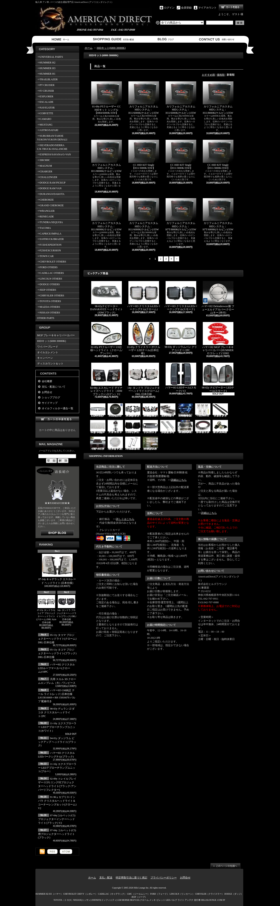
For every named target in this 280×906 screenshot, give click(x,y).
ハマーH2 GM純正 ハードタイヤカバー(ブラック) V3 (115, 410)
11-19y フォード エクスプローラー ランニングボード (220, 410)
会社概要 (47, 381)
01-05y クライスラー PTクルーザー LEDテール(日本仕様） (143, 338)
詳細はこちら (179, 479)
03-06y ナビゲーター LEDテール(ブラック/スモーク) (132, 427)
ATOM (66, 851)
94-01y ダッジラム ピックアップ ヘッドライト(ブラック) (57, 742)
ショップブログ (165, 39)
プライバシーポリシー (163, 877)
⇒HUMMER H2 (46, 62)
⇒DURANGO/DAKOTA (51, 194)
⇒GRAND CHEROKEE (50, 205)
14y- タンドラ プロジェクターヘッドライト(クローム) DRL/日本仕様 (144, 379)
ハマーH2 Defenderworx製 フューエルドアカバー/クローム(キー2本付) (218, 297)
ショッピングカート (231, 7)
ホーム (61, 39)
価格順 (221, 74)
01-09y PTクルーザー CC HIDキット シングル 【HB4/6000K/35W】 (106, 97)
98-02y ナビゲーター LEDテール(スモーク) (218, 377)
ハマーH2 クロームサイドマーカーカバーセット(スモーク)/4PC (167, 410)
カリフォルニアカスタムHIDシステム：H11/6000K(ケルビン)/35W (143, 97)
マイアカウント (207, 7)
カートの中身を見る (57, 419)
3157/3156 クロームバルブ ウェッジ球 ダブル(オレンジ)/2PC (220, 427)
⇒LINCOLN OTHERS (49, 278)
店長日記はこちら (57, 533)
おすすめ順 (208, 74)
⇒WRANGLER (46, 210)
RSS (52, 851)
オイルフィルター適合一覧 (57, 408)
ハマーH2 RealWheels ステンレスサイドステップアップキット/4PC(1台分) (185, 427)
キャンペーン (45, 357)
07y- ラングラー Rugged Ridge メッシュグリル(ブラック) (97, 427)
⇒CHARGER (44, 171)
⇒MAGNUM (44, 165)
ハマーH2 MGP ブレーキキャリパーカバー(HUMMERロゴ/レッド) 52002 (217, 338)
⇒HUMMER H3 (46, 68)
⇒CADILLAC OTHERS (50, 273)
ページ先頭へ (225, 866)
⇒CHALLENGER (47, 177)
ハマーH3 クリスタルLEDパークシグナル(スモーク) (180, 296)
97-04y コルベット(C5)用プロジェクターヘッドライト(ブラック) (57, 834)
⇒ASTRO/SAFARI (47, 130)
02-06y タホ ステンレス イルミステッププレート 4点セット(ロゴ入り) (150, 443)
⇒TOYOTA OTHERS (49, 301)
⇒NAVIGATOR (46, 107)
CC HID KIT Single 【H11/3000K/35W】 (143, 155)
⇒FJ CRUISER (45, 90)
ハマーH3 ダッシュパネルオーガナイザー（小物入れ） (97, 443)
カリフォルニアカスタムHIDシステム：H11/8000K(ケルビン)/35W (218, 97)
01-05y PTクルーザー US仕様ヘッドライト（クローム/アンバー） (106, 338)
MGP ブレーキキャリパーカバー (56, 335)
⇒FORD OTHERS (47, 267)
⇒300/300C (43, 160)
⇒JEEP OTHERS (46, 289)
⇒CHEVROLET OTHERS (51, 261)
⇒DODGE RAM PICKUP (51, 182)
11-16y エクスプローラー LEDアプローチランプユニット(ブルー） (57, 768)
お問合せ (217, 39)
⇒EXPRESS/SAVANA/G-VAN (54, 154)
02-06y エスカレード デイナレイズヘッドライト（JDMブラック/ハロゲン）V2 (106, 379)
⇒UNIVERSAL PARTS (50, 56)
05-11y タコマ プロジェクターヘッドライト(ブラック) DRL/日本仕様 (57, 653)
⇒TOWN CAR (45, 256)
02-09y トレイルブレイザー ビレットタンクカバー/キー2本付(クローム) (115, 443)
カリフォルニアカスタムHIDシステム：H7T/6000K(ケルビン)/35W (218, 214)
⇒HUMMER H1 (46, 73)
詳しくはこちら (125, 519)
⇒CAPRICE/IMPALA (49, 233)
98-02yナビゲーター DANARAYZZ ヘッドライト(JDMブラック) (106, 297)
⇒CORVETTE (45, 113)
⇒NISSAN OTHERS (48, 312)
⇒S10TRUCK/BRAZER (50, 239)
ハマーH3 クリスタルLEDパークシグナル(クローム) (143, 296)
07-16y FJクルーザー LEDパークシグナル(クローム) (97, 410)
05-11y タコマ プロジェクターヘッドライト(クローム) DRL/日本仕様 (57, 638)
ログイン (169, 7)
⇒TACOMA (44, 227)
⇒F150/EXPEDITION (49, 244)
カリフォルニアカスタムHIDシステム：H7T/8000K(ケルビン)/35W (180, 214)
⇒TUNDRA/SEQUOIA (50, 222)
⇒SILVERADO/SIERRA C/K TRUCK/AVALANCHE (52, 147)
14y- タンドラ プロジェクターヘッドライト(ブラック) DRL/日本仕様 (66, 608)
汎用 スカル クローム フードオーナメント (115, 427)
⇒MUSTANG (44, 124)
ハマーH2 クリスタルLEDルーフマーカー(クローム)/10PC (56, 668)
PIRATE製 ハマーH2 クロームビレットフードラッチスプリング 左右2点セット (132, 443)
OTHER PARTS (45, 318)
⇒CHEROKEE (45, 199)
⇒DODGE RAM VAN (49, 188)
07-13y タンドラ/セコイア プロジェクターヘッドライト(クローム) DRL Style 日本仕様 (46, 609)
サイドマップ (50, 402)
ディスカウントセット (50, 363)
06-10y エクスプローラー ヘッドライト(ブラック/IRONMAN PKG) (133, 410)
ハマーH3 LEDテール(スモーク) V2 (180, 377)
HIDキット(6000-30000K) (51, 341)
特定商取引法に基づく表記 (131, 877)
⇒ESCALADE (45, 101)
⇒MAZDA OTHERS (48, 306)
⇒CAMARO (44, 119)
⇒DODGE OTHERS (48, 284)
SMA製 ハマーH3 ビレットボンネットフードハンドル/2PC (167, 427)
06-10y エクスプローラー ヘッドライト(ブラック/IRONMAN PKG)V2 (151, 410)
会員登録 (186, 7)
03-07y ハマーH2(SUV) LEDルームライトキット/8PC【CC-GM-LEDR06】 (185, 410)
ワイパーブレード (47, 346)
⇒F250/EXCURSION (49, 250)
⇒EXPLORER (45, 96)
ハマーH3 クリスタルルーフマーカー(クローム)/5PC (202, 410)
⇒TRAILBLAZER (47, 79)
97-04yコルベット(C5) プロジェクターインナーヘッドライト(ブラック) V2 (56, 819)
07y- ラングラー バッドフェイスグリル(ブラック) (150, 427)
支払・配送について (113, 39)
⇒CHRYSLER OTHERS (50, 295)
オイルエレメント (47, 352)
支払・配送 (105, 877)
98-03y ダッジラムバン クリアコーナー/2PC (181, 337)
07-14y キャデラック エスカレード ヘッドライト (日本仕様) (57, 569)
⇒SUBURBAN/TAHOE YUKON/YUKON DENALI (53, 137)
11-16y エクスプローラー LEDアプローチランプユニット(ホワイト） (57, 727)
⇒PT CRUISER (45, 85)
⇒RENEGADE (45, 216)
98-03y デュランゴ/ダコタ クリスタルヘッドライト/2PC (56, 712)
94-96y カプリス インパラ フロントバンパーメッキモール (202, 427)
